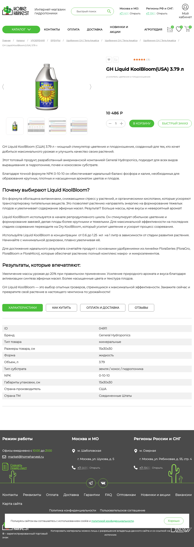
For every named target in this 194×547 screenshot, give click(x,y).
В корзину (141, 123)
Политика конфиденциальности (72, 510)
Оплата (73, 29)
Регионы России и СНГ (157, 439)
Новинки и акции (155, 495)
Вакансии (183, 495)
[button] (3, 86)
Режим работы (17, 439)
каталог (21, 29)
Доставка (94, 29)
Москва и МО (85, 439)
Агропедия (153, 29)
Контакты (52, 29)
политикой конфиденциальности (112, 520)
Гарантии (92, 495)
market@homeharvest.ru (26, 456)
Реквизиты (32, 495)
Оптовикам (126, 495)
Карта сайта (12, 504)
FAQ (108, 495)
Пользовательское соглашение (122, 510)
